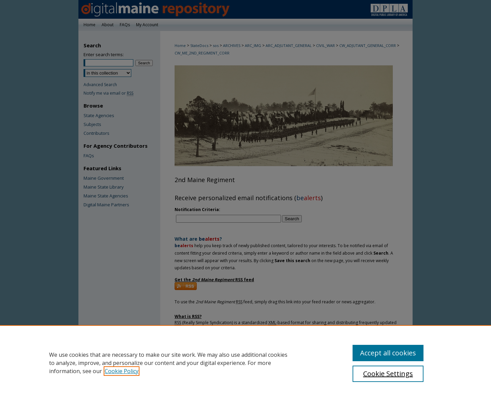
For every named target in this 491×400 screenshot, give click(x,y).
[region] (245, 362)
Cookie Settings (388, 373)
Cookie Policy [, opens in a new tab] (121, 371)
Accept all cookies (388, 352)
